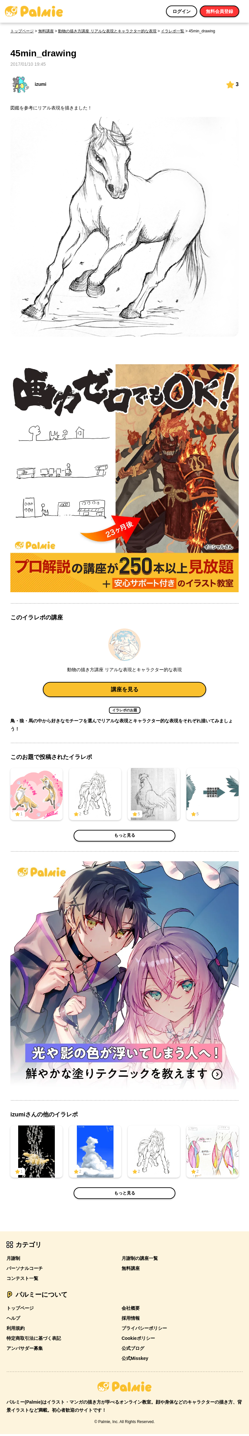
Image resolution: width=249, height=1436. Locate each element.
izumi (28, 84)
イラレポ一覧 (172, 31)
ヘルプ (13, 1320)
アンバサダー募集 (24, 1350)
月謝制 (13, 1260)
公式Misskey (135, 1360)
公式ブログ (133, 1350)
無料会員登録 (219, 11)
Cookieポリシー (138, 1340)
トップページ (22, 31)
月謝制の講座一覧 (140, 1260)
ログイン (181, 11)
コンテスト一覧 (22, 1280)
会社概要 (131, 1310)
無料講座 (46, 31)
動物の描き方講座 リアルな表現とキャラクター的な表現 (107, 31)
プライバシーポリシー (144, 1330)
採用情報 (131, 1320)
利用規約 (15, 1330)
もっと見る (124, 837)
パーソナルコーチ (24, 1270)
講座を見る (124, 690)
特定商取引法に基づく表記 (33, 1340)
